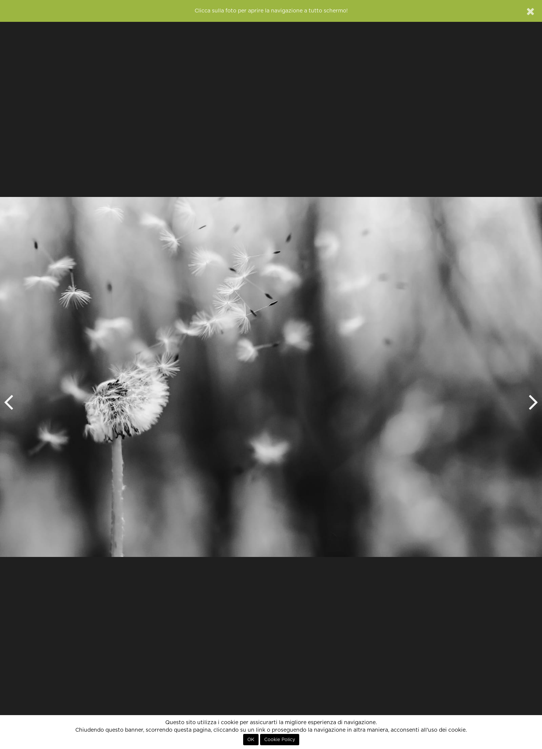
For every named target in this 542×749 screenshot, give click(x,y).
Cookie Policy (279, 739)
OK (250, 739)
